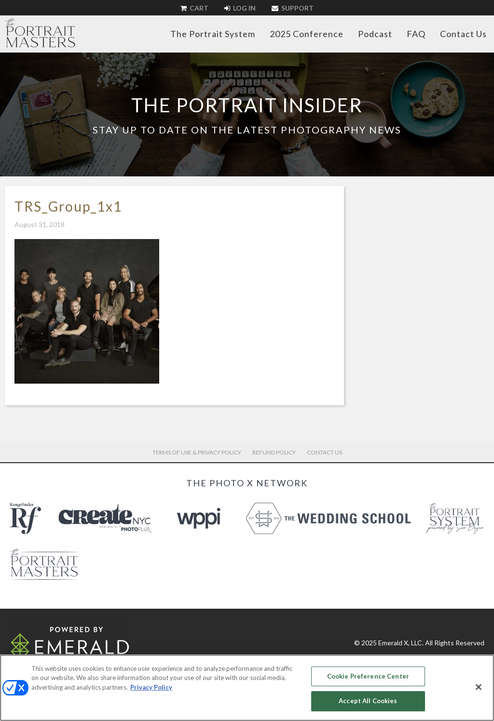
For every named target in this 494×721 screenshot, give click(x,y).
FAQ (416, 33)
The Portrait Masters (40, 32)
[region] (247, 687)
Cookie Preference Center (368, 676)
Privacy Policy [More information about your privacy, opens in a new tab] (151, 687)
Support (293, 8)
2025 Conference (306, 33)
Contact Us (463, 33)
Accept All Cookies (368, 701)
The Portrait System (212, 33)
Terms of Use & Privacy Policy (196, 452)
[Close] (478, 686)
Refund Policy (274, 452)
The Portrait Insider (247, 105)
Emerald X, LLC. (401, 643)
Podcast (375, 33)
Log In (240, 8)
